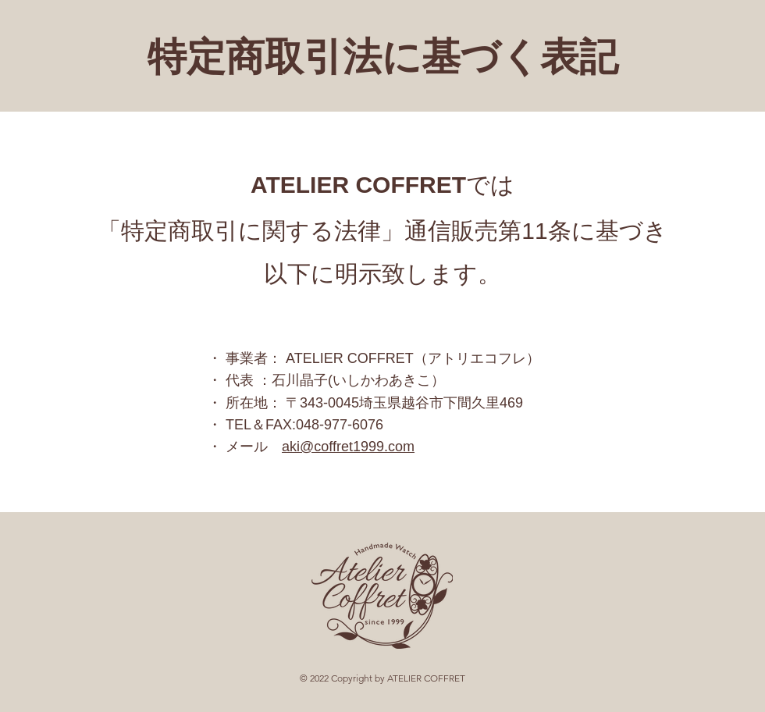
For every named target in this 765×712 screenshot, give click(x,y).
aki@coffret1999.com (348, 446)
